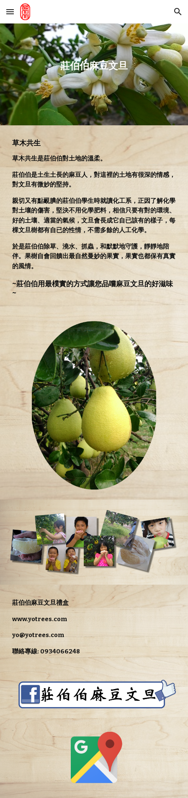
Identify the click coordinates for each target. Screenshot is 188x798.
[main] (94, 74)
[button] (10, 11)
